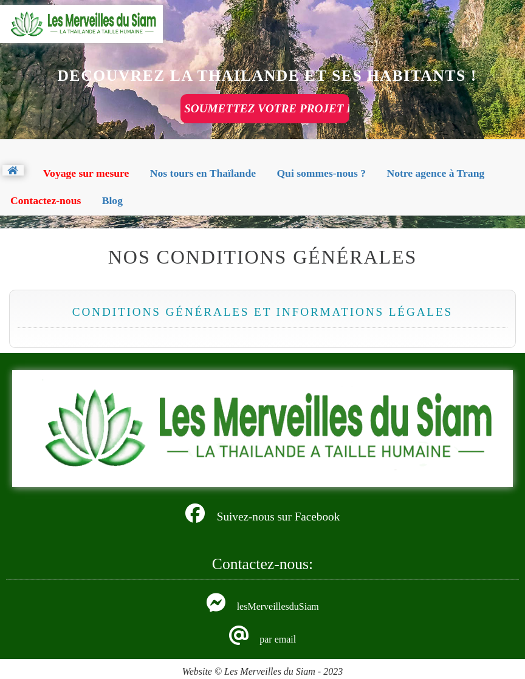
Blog (112, 200)
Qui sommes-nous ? (321, 173)
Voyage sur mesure (86, 173)
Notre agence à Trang (435, 173)
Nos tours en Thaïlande (203, 173)
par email (277, 639)
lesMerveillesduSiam (278, 606)
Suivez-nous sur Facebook (278, 516)
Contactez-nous (45, 200)
